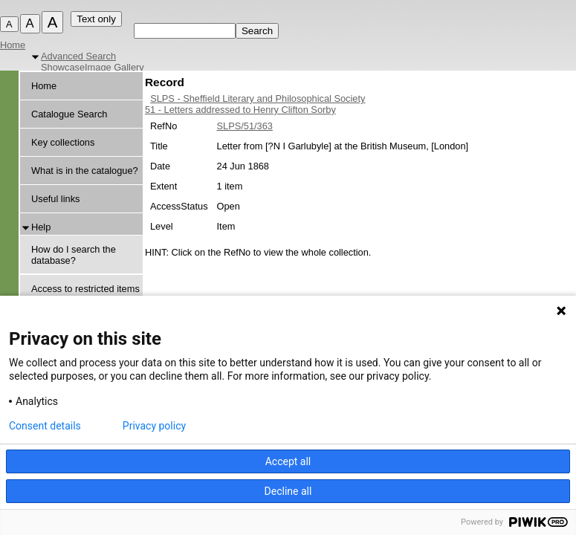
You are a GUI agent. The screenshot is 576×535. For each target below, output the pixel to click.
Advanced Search (78, 56)
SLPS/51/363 (245, 126)
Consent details (45, 426)
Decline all (288, 491)
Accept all (288, 461)
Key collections (62, 142)
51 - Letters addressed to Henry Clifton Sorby (240, 109)
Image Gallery (114, 67)
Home (12, 45)
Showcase (63, 67)
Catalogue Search (69, 114)
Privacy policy (154, 426)
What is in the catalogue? (84, 170)
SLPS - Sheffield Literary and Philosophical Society (257, 98)
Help (41, 227)
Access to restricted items (85, 288)
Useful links (55, 198)
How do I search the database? (73, 255)
